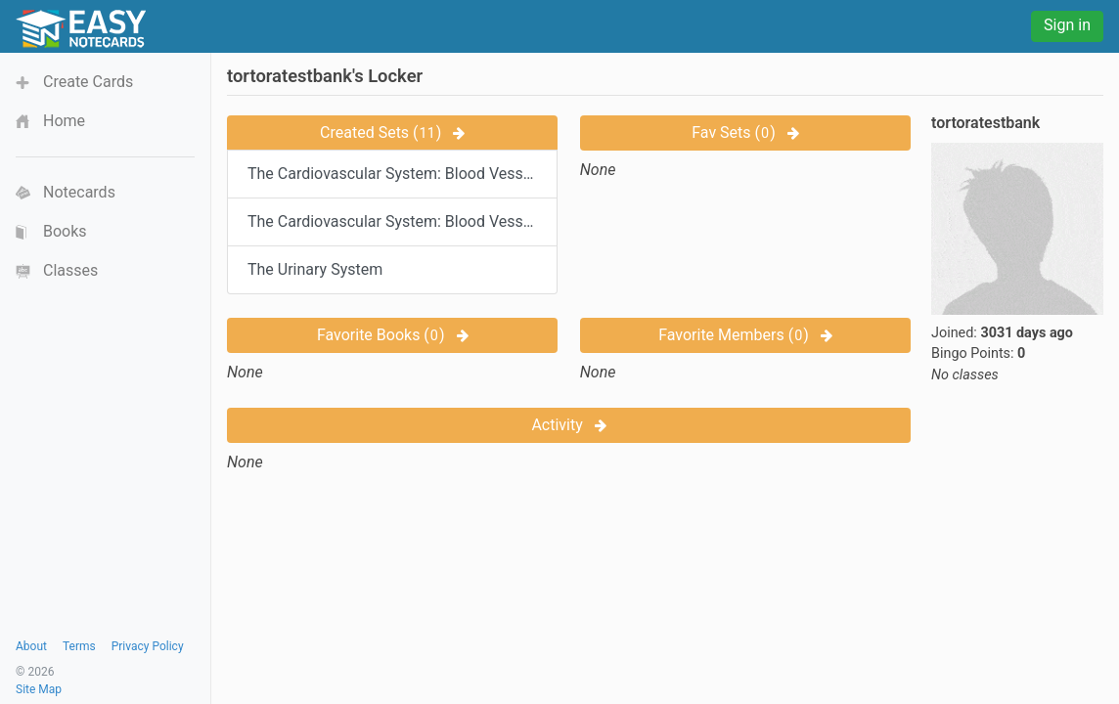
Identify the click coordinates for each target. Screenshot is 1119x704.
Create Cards (88, 81)
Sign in (1067, 25)
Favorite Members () (745, 335)
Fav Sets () (745, 132)
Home (64, 120)
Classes (70, 270)
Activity (568, 425)
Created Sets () (392, 132)
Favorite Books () (393, 335)
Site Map (39, 689)
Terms (79, 646)
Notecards (79, 192)
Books (65, 231)
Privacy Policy (148, 646)
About (31, 646)
